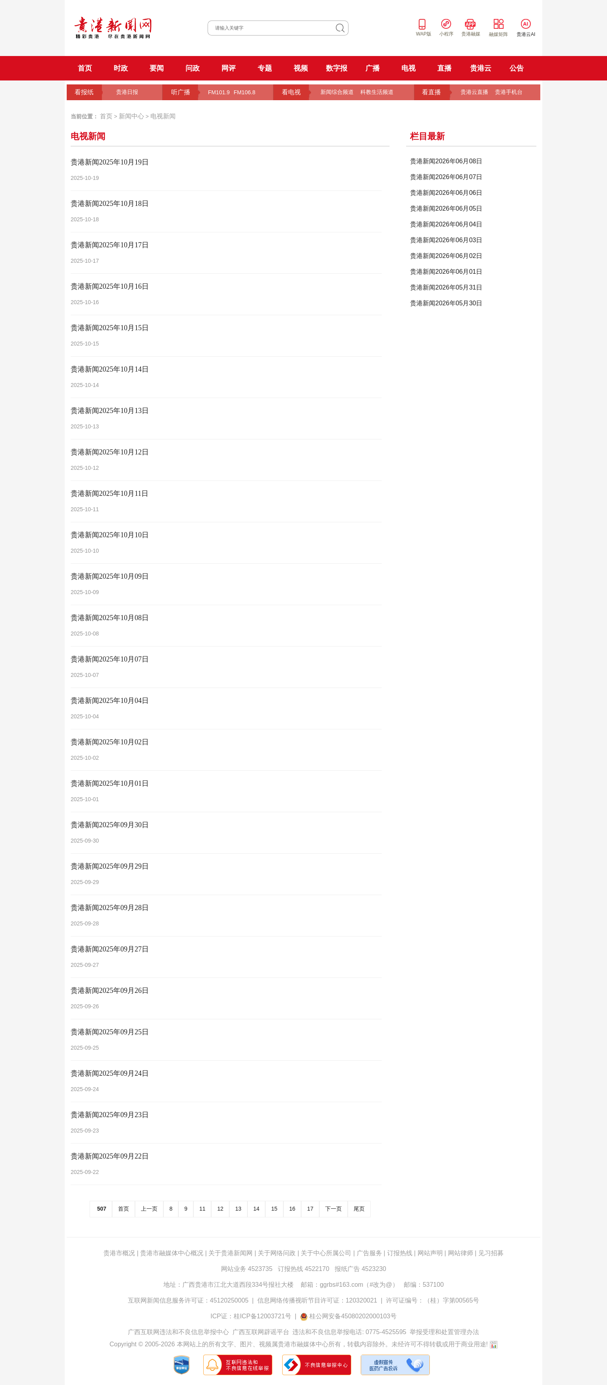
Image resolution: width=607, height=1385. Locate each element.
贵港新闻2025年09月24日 (110, 1073)
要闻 (157, 68)
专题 (265, 68)
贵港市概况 (119, 1253)
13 (238, 1209)
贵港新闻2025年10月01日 (110, 783)
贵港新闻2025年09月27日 (110, 949)
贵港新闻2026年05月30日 (446, 303)
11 (202, 1209)
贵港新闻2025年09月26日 (110, 990)
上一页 (149, 1209)
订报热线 (399, 1253)
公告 (517, 68)
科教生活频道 (376, 92)
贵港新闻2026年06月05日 (446, 208)
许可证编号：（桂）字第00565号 (433, 1300)
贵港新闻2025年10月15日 (110, 328)
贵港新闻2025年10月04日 (110, 701)
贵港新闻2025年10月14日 (110, 369)
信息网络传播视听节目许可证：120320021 (317, 1300)
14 (256, 1209)
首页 (85, 68)
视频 (301, 68)
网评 (228, 68)
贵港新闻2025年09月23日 (110, 1115)
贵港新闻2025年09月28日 (110, 908)
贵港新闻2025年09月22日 (110, 1156)
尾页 (359, 1209)
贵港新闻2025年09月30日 (110, 825)
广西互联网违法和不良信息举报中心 (178, 1332)
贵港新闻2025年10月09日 (110, 576)
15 (274, 1209)
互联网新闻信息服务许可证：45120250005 (188, 1300)
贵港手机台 (509, 92)
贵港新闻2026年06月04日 (446, 224)
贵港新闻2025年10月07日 (110, 659)
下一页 (333, 1209)
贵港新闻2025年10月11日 (109, 493)
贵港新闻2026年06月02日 (446, 255)
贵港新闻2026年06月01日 (446, 271)
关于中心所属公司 (326, 1253)
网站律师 (460, 1253)
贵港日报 (127, 92)
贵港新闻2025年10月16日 (110, 286)
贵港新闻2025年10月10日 (110, 535)
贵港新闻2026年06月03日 (446, 240)
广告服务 (369, 1253)
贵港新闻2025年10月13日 (110, 411)
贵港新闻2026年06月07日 (446, 177)
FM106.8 (244, 92)
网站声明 (430, 1253)
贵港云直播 (474, 92)
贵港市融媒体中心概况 (171, 1253)
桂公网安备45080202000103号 (353, 1316)
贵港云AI (526, 34)
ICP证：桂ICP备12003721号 (250, 1316)
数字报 (336, 68)
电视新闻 (163, 116)
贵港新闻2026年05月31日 (446, 287)
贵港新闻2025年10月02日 (110, 742)
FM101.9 (219, 92)
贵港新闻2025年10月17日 (110, 245)
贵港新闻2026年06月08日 (446, 161)
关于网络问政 (277, 1253)
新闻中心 (131, 116)
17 (310, 1209)
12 (220, 1209)
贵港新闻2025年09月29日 (110, 866)
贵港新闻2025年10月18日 (110, 203)
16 (292, 1209)
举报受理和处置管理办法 (444, 1332)
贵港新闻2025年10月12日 (110, 452)
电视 (408, 68)
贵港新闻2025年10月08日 (110, 618)
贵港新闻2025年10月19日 (110, 162)
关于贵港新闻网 (230, 1253)
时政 (121, 68)
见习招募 (491, 1253)
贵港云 (480, 68)
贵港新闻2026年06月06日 (446, 192)
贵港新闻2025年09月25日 (110, 1032)
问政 (192, 68)
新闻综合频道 (337, 92)
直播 (444, 68)
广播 (372, 68)
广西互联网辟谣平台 (260, 1332)
